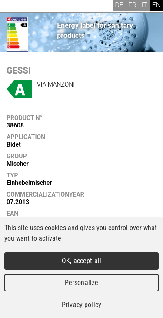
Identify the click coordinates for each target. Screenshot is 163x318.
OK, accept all (81, 261)
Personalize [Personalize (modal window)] (81, 282)
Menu (13, 6)
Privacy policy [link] (81, 305)
